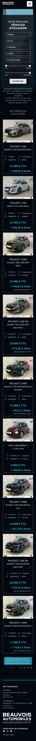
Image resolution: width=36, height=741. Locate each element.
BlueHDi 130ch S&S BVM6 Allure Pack (18, 565)
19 (28, 668)
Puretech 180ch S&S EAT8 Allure (18, 264)
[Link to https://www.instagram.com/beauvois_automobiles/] (7, 731)
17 (20, 668)
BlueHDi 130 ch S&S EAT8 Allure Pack (18, 326)
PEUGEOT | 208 (18, 202)
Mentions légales (9, 735)
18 (24, 668)
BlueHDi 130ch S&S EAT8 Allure (18, 149)
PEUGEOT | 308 (18, 146)
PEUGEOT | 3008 (18, 259)
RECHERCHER (18, 81)
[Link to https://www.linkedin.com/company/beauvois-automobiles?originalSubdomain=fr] (4, 731)
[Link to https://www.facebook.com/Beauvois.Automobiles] (11, 731)
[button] (18, 34)
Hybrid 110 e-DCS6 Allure (18, 206)
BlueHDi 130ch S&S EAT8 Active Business (18, 388)
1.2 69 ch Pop (18, 448)
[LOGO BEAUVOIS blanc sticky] (8, 2)
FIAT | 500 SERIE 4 (18, 445)
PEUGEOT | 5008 (18, 501)
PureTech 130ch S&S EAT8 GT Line (18, 506)
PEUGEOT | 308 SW (18, 560)
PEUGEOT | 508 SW (18, 321)
